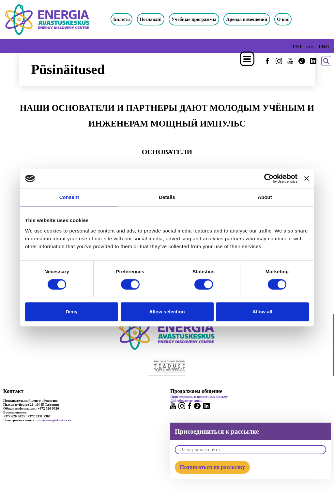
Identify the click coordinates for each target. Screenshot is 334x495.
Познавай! (151, 19)
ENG (323, 46)
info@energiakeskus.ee (54, 420)
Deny (72, 311)
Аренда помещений (246, 19)
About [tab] (265, 197)
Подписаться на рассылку (212, 467)
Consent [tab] (69, 197)
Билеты (121, 19)
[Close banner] (306, 178)
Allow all (262, 311)
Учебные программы (194, 19)
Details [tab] (167, 197)
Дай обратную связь (186, 400)
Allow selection (167, 311)
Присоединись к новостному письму (199, 396)
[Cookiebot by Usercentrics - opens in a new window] (268, 178)
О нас (283, 19)
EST (297, 46)
